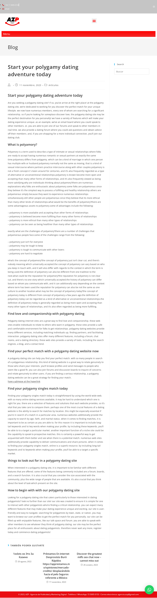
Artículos (53, 84)
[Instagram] (154, 6)
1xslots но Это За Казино (23, 555)
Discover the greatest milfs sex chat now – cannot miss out (89, 557)
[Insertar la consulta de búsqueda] (131, 71)
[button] (94, 20)
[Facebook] (148, 6)
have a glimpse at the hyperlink (24, 380)
